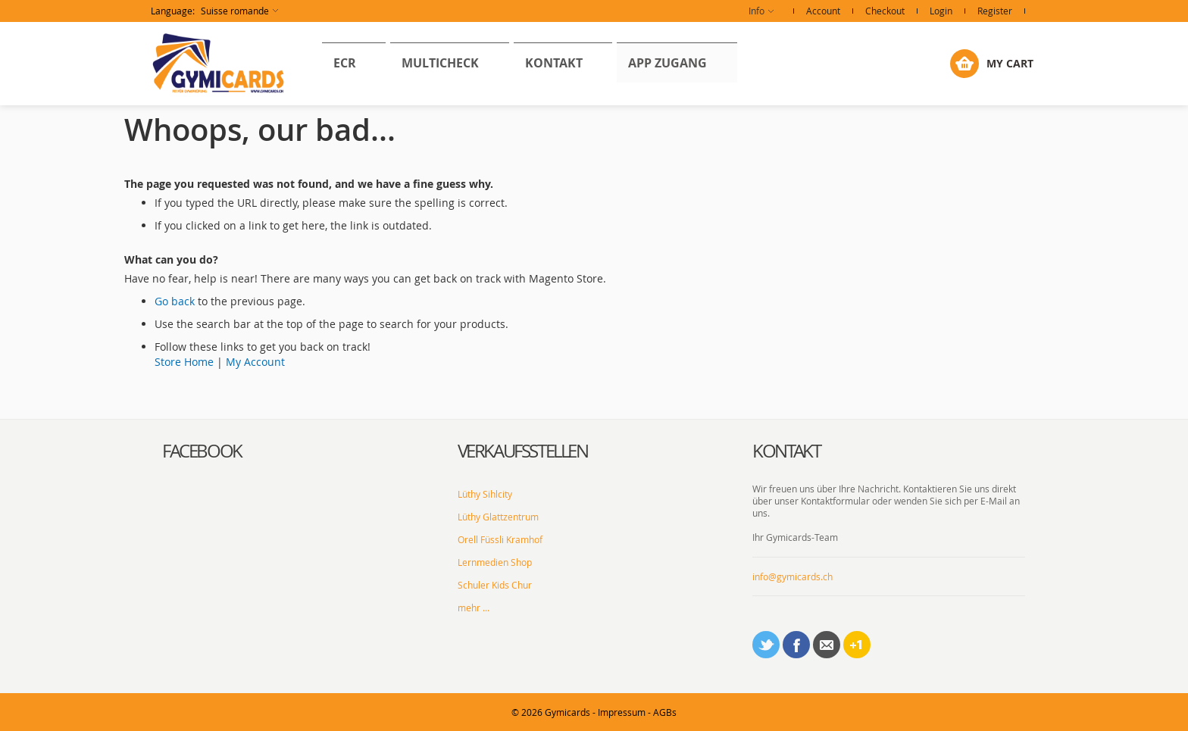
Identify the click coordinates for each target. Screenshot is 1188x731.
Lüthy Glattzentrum (498, 517)
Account (823, 11)
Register (994, 11)
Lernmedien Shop (495, 562)
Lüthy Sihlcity (485, 494)
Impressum (622, 712)
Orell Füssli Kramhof (500, 539)
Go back (175, 301)
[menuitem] (338, 62)
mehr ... (473, 607)
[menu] (455, 64)
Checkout (885, 11)
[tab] (298, 451)
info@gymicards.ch (792, 576)
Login (941, 11)
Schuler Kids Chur (495, 585)
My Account (255, 362)
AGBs (665, 712)
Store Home (184, 362)
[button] (214, 11)
